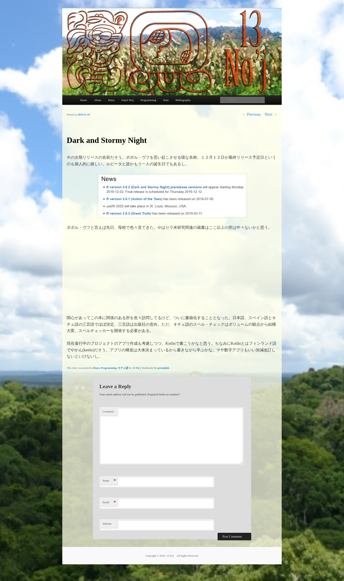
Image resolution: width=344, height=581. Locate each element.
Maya (111, 100)
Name (109, 481)
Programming (148, 100)
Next (271, 114)
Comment (108, 411)
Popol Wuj (128, 100)
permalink (163, 368)
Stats (165, 100)
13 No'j (136, 368)
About (97, 100)
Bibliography (183, 100)
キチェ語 (123, 368)
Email (109, 502)
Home (83, 100)
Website (107, 523)
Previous (251, 114)
